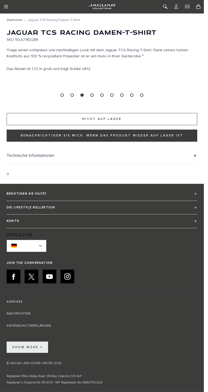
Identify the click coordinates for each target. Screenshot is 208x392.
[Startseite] (187, 6)
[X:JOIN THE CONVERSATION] (31, 276)
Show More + (27, 347)
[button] (102, 196)
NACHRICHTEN (19, 313)
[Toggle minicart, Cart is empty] (198, 6)
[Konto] (176, 6)
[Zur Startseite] (14, 20)
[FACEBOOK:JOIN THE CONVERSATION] (13, 276)
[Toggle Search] (165, 6)
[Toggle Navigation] (6, 6)
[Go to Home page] (101, 6)
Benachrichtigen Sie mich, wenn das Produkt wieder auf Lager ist (102, 135)
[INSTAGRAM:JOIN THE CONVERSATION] (67, 276)
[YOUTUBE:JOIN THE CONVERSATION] (49, 276)
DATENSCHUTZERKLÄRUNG (29, 325)
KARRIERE (15, 301)
